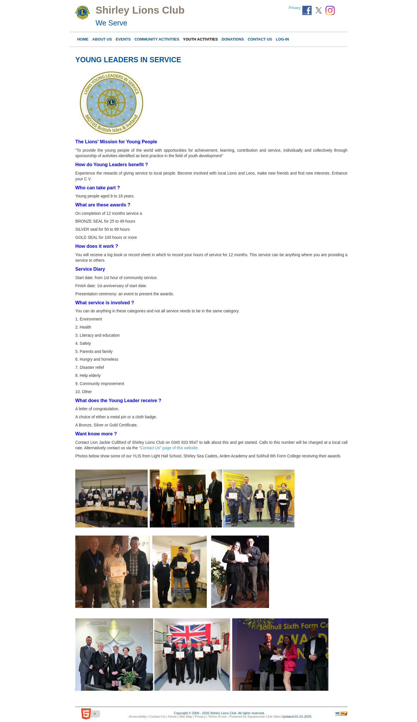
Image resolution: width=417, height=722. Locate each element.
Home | (172, 716)
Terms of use (217, 716)
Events (123, 39)
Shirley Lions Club (140, 10)
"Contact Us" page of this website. (169, 448)
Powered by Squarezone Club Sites (255, 716)
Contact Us (260, 39)
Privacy (295, 8)
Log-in (282, 39)
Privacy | (200, 716)
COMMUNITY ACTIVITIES (156, 39)
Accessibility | (138, 716)
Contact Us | (157, 716)
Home (83, 39)
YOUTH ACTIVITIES (200, 39)
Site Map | (186, 716)
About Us (102, 39)
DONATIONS (233, 39)
